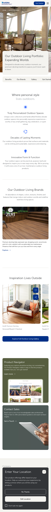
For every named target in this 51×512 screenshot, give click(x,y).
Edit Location (25, 499)
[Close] (44, 472)
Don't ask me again (14, 505)
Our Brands (21, 79)
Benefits (8, 79)
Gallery (34, 79)
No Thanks (25, 492)
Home (4, 10)
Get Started (39, 3)
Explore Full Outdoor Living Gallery (25, 339)
